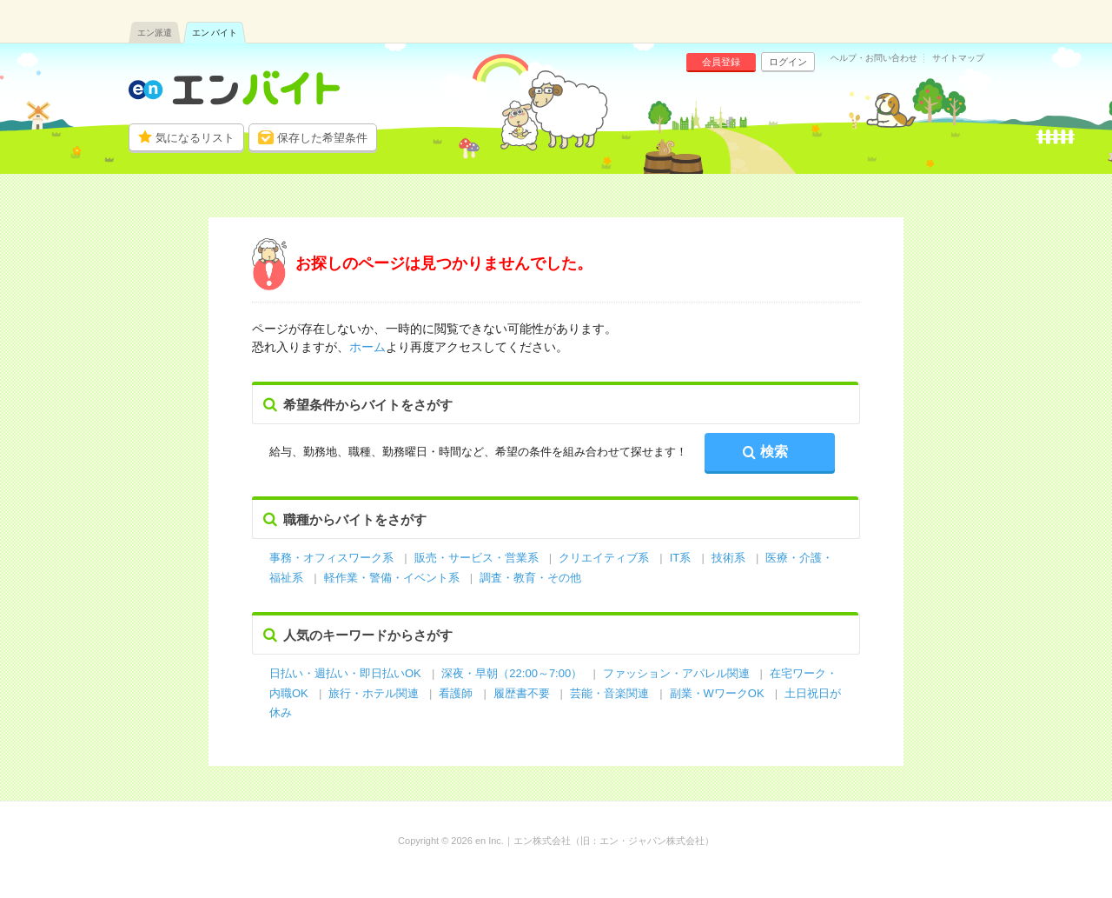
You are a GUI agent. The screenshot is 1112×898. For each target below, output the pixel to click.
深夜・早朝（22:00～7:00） (511, 673)
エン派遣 (154, 32)
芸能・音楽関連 (609, 693)
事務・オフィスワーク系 (331, 557)
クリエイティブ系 (604, 557)
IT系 (681, 557)
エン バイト (215, 32)
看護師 (456, 693)
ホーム (367, 347)
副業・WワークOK (717, 693)
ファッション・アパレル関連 (678, 673)
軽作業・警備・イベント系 (392, 577)
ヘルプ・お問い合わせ (874, 58)
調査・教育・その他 (530, 577)
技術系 (728, 557)
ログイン (788, 62)
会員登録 (721, 62)
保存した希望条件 (322, 137)
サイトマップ (958, 58)
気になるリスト (195, 137)
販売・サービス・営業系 (476, 557)
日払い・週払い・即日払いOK (345, 673)
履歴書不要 (523, 693)
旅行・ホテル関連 (375, 693)
